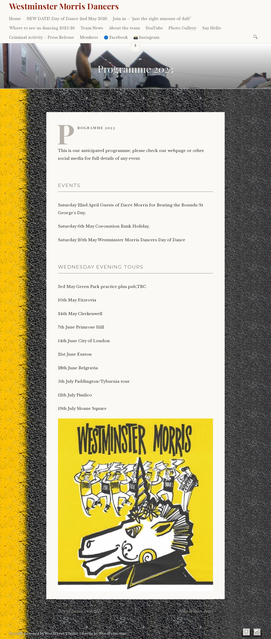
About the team (124, 28)
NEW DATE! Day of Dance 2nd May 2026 (67, 18)
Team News (92, 28)
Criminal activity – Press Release (41, 37)
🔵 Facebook (116, 37)
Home (15, 18)
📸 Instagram (146, 37)
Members (89, 37)
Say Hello (211, 28)
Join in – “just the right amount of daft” (152, 18)
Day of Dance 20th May (97, 609)
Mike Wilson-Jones (174, 609)
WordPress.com (112, 633)
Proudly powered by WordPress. (37, 633)
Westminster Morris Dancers (64, 5)
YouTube (154, 28)
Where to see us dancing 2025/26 (42, 28)
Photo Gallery (182, 28)
